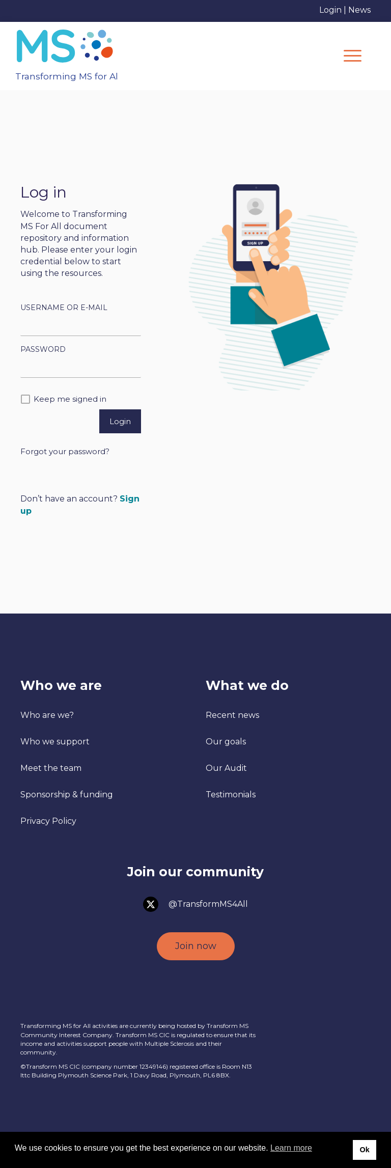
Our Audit (226, 768)
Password (43, 349)
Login (330, 10)
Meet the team (50, 768)
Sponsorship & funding (66, 794)
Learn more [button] (291, 1148)
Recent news (232, 715)
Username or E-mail (63, 307)
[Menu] (353, 56)
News (359, 10)
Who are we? (47, 715)
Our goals (226, 741)
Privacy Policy (48, 821)
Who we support (55, 741)
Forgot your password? (64, 451)
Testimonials (231, 794)
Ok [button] (364, 1150)
